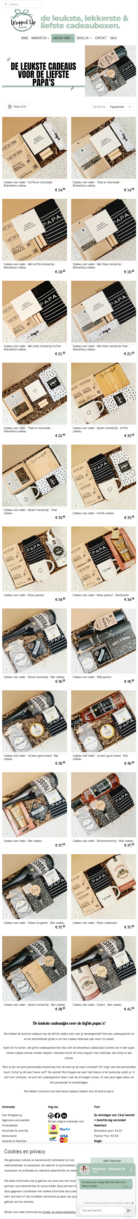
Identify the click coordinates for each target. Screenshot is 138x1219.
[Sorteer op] (120, 106)
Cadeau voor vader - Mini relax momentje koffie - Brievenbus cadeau (33, 347)
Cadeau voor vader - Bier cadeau (23, 840)
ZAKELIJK (84, 38)
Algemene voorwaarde (15, 1120)
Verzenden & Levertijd (15, 1130)
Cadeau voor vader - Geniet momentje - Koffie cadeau (100, 429)
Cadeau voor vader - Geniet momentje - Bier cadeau (34, 1004)
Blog (4, 1156)
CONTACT (101, 38)
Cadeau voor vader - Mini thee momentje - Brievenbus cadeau (98, 266)
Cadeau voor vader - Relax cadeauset (95, 922)
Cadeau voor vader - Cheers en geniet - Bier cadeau (34, 922)
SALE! (113, 38)
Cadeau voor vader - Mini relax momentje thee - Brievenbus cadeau (101, 347)
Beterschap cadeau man (16, 1179)
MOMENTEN (40, 38)
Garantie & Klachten (14, 1141)
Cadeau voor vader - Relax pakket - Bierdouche (101, 595)
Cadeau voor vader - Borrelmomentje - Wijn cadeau (103, 840)
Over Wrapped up (12, 1115)
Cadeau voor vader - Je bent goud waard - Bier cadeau (31, 757)
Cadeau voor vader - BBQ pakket (92, 677)
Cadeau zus (9, 1173)
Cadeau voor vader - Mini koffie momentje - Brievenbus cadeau (30, 266)
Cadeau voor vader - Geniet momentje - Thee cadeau (30, 511)
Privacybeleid (10, 1125)
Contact (7, 1151)
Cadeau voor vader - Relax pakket (24, 595)
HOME (24, 38)
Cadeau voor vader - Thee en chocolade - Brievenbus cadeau (97, 184)
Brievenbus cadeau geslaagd (19, 1184)
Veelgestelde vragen (14, 1146)
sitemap (57, 1212)
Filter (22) (17, 106)
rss (64, 1212)
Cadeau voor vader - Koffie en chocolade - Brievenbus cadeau (29, 184)
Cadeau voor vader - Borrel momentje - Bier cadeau (34, 677)
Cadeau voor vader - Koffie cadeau (93, 513)
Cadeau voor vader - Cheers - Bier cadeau (97, 1004)
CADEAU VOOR (63, 38)
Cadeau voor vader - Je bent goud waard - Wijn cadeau (100, 757)
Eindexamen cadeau (14, 1189)
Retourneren (9, 1136)
